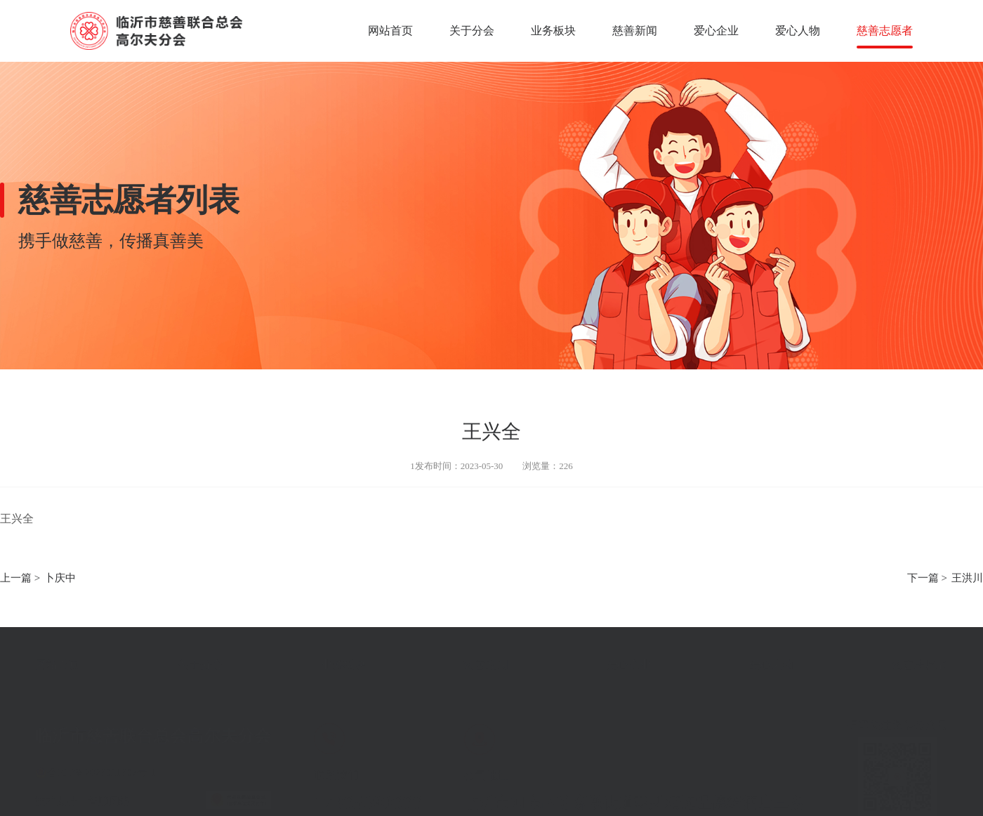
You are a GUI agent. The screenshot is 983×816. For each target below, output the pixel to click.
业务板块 (553, 31)
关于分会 (471, 31)
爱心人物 (797, 31)
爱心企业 (716, 31)
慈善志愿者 (885, 31)
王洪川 (967, 578)
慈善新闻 (634, 31)
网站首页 (390, 31)
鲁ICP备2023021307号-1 (102, 764)
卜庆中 (60, 578)
